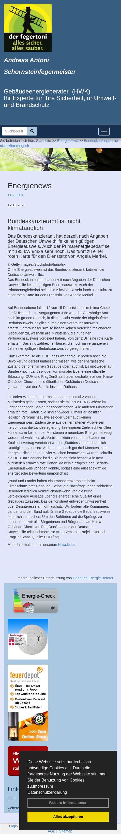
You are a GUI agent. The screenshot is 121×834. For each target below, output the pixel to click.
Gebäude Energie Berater (93, 578)
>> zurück (15, 195)
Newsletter (66, 545)
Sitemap (65, 831)
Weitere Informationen (68, 803)
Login (13, 826)
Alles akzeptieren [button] (68, 817)
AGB (51, 831)
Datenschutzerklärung (47, 792)
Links (15, 789)
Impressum (43, 786)
